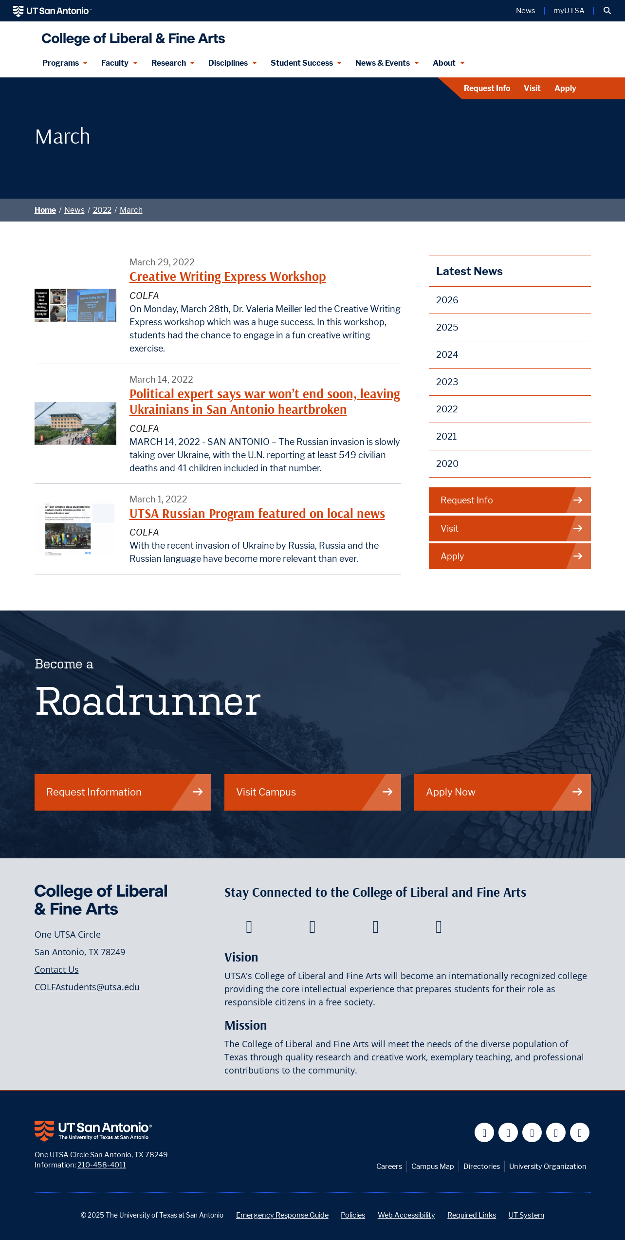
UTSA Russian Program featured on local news (257, 513)
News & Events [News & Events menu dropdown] (382, 63)
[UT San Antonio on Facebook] (485, 1133)
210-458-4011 (101, 1165)
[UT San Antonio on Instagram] (580, 1133)
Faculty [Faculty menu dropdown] (115, 63)
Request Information (125, 792)
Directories (481, 1166)
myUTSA (569, 11)
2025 (447, 327)
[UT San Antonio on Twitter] (508, 1133)
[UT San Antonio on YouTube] (532, 1133)
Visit (532, 88)
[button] (607, 11)
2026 (447, 300)
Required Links (471, 1215)
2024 (447, 355)
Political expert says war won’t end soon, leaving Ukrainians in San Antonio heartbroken (264, 401)
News (74, 210)
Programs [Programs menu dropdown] (60, 63)
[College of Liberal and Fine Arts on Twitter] (312, 929)
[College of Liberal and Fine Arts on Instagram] (439, 929)
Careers (389, 1166)
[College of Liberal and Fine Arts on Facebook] (249, 929)
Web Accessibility (406, 1215)
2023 (447, 382)
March (131, 210)
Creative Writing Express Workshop (227, 276)
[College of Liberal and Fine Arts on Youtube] (375, 929)
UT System (526, 1215)
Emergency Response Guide (282, 1215)
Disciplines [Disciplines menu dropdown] (228, 63)
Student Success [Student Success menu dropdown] (302, 63)
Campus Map (432, 1166)
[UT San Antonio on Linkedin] (556, 1133)
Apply (565, 88)
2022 (102, 210)
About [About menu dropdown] (444, 63)
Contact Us (57, 969)
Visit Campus (315, 792)
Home (45, 210)
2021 (446, 436)
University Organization (548, 1166)
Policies (353, 1215)
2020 (447, 464)
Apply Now (505, 792)
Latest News (469, 271)
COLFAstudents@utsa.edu (87, 987)
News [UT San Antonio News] (525, 11)
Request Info (487, 88)
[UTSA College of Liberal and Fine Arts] (131, 35)
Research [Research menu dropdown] (168, 63)
